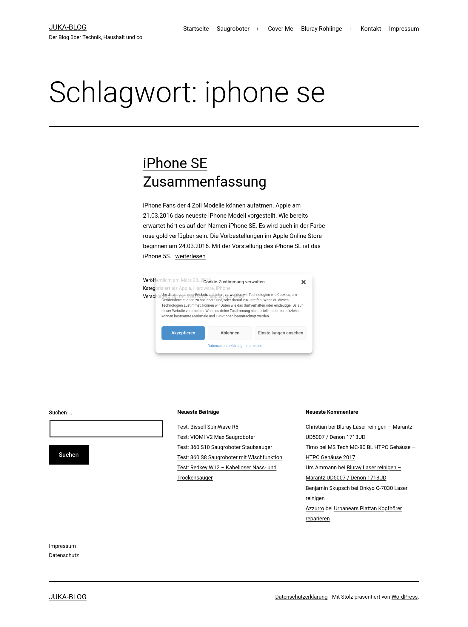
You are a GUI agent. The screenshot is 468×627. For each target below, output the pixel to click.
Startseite (196, 28)
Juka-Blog (68, 27)
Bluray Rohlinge (321, 28)
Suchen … (60, 412)
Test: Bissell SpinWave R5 (207, 427)
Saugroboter (233, 28)
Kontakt (371, 28)
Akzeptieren (183, 333)
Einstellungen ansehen (280, 333)
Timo (312, 447)
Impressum (254, 346)
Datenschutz (64, 555)
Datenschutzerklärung (224, 346)
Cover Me (280, 28)
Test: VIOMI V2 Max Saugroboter (216, 437)
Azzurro (315, 508)
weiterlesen (190, 256)
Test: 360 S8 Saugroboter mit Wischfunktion (229, 457)
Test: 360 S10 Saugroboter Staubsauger (224, 447)
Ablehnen (230, 333)
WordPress (405, 597)
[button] (304, 282)
